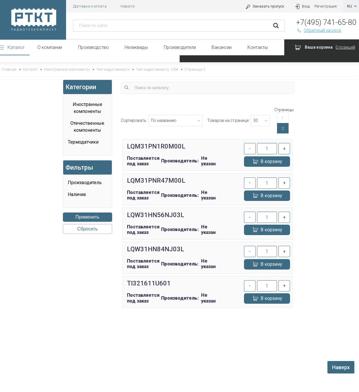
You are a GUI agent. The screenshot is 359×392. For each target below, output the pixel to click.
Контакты (257, 47)
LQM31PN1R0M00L (156, 146)
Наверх (341, 367)
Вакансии (222, 47)
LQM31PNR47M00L (156, 180)
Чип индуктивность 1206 (157, 69)
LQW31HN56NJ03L (155, 215)
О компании (49, 47)
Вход (301, 6)
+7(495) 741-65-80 (326, 22)
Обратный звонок (318, 30)
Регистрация (325, 6)
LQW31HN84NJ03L (155, 249)
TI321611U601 (149, 283)
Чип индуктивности (113, 69)
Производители (180, 47)
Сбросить (87, 228)
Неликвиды (136, 47)
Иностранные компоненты (67, 69)
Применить (87, 217)
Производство (93, 47)
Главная (9, 69)
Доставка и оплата (90, 6)
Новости (128, 6)
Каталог (16, 47)
